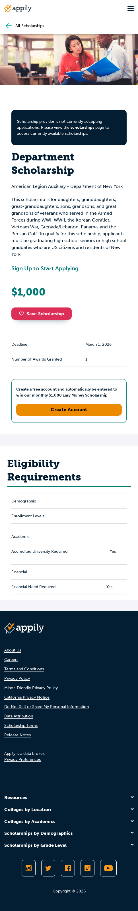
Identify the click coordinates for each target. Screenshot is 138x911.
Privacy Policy (17, 678)
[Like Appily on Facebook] (68, 868)
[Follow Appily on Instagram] (29, 868)
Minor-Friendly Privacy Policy (31, 687)
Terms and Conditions (24, 669)
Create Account (69, 409)
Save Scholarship (41, 313)
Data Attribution (18, 716)
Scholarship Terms (21, 725)
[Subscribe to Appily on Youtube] (108, 868)
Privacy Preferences (22, 759)
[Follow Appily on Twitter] (48, 868)
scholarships (82, 127)
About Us (12, 650)
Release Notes (17, 735)
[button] (22, 313)
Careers (11, 659)
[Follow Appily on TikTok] (87, 868)
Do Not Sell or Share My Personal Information (46, 706)
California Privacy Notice (27, 697)
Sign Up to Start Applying (45, 268)
